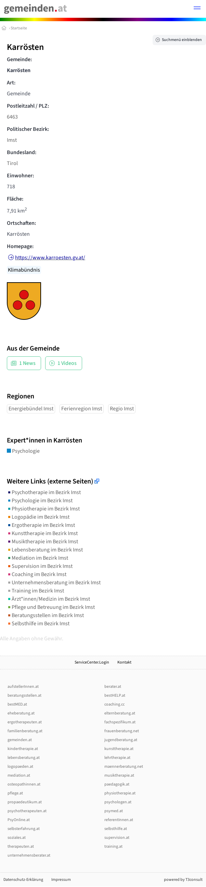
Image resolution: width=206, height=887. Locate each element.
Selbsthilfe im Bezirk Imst (38, 623)
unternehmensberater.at (29, 855)
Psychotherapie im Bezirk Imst (44, 492)
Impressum (61, 880)
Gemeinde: (19, 59)
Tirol (12, 163)
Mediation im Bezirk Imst (37, 558)
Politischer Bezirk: (28, 129)
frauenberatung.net (121, 731)
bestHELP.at (114, 695)
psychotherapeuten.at (27, 811)
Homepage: (20, 246)
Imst (12, 140)
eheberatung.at (21, 713)
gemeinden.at (20, 740)
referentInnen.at (118, 820)
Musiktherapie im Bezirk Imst (42, 541)
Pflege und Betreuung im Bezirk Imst (51, 607)
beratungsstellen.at (24, 695)
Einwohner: (20, 175)
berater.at (112, 687)
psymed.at (113, 811)
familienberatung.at (25, 731)
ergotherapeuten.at (25, 722)
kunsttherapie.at (118, 749)
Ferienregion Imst (81, 408)
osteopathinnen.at (24, 784)
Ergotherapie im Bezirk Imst (41, 525)
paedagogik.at (116, 784)
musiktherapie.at (119, 775)
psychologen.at (117, 802)
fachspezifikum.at (120, 722)
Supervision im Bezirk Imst (40, 566)
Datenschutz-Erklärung (23, 880)
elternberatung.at (119, 713)
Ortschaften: (21, 223)
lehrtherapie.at (117, 758)
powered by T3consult (183, 880)
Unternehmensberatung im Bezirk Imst (54, 582)
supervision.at (116, 838)
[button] (197, 9)
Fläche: (15, 199)
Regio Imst (122, 408)
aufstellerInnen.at (23, 687)
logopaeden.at (20, 766)
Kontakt (124, 662)
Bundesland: (21, 152)
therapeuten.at (21, 846)
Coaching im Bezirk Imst (36, 574)
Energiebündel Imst (31, 408)
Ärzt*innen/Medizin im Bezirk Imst (48, 599)
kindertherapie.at (23, 749)
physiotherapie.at (120, 793)
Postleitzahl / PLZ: (28, 106)
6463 (12, 117)
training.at (113, 846)
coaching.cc (114, 704)
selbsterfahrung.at (24, 829)
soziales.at (17, 838)
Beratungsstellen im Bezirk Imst (45, 615)
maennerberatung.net (123, 766)
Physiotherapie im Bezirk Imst (43, 509)
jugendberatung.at (120, 740)
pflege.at (15, 793)
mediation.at (19, 775)
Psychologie (23, 451)
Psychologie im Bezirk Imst (40, 500)
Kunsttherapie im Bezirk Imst (42, 533)
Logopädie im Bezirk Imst (38, 517)
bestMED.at (17, 704)
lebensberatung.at (24, 758)
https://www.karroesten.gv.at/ (50, 257)
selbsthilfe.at (115, 829)
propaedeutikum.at (25, 802)
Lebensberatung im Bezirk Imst (45, 550)
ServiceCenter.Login (92, 662)
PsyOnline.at (19, 820)
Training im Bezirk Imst (35, 591)
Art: (11, 82)
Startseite (19, 28)
